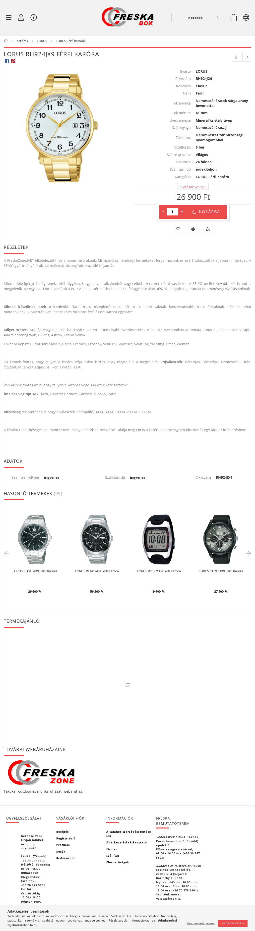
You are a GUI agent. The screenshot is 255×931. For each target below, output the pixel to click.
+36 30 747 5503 (33, 860)
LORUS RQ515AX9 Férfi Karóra (34, 571)
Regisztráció (66, 838)
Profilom (63, 845)
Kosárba (209, 211)
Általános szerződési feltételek (128, 834)
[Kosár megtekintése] (234, 17)
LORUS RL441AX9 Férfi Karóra (97, 571)
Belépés (62, 831)
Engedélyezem (233, 923)
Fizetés (112, 849)
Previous (7, 553)
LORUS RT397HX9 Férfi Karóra (221, 571)
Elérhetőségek (117, 862)
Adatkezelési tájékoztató (126, 842)
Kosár (60, 851)
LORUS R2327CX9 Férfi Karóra (159, 571)
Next (247, 553)
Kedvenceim (66, 858)
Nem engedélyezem (201, 923)
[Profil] (21, 17)
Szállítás (113, 855)
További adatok (193, 186)
